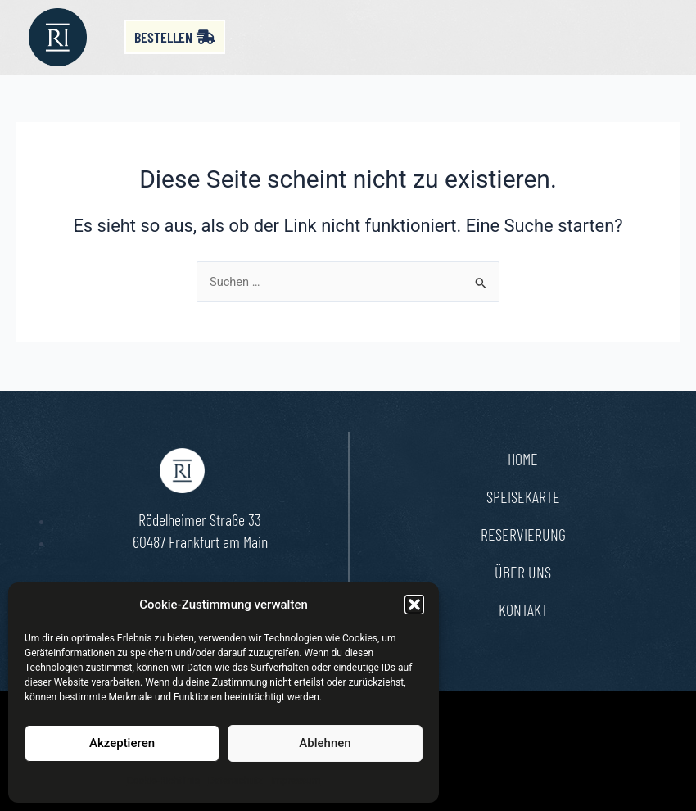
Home (523, 459)
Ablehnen (324, 743)
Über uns (523, 572)
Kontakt (523, 609)
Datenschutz (235, 780)
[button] (414, 604)
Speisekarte (523, 496)
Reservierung (523, 534)
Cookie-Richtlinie (163, 780)
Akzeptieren (122, 743)
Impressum (295, 780)
